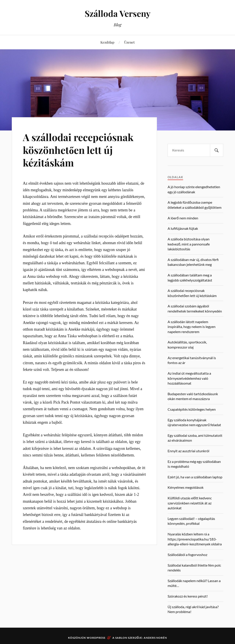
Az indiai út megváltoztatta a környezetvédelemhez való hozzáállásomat (189, 378)
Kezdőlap (107, 42)
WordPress (96, 637)
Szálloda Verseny (118, 13)
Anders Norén (155, 637)
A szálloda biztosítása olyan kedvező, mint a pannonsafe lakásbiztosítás (189, 244)
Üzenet (129, 42)
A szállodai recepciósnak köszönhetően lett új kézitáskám (78, 149)
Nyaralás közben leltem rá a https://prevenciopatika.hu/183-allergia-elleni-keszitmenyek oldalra (195, 539)
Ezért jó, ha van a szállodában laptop (195, 477)
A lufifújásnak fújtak (183, 228)
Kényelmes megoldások (186, 487)
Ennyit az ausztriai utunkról (188, 451)
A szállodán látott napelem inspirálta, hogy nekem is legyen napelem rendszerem (191, 327)
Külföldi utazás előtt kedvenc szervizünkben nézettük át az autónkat (190, 503)
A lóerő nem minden (183, 218)
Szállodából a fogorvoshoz (187, 554)
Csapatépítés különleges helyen (192, 409)
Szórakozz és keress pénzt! (188, 596)
